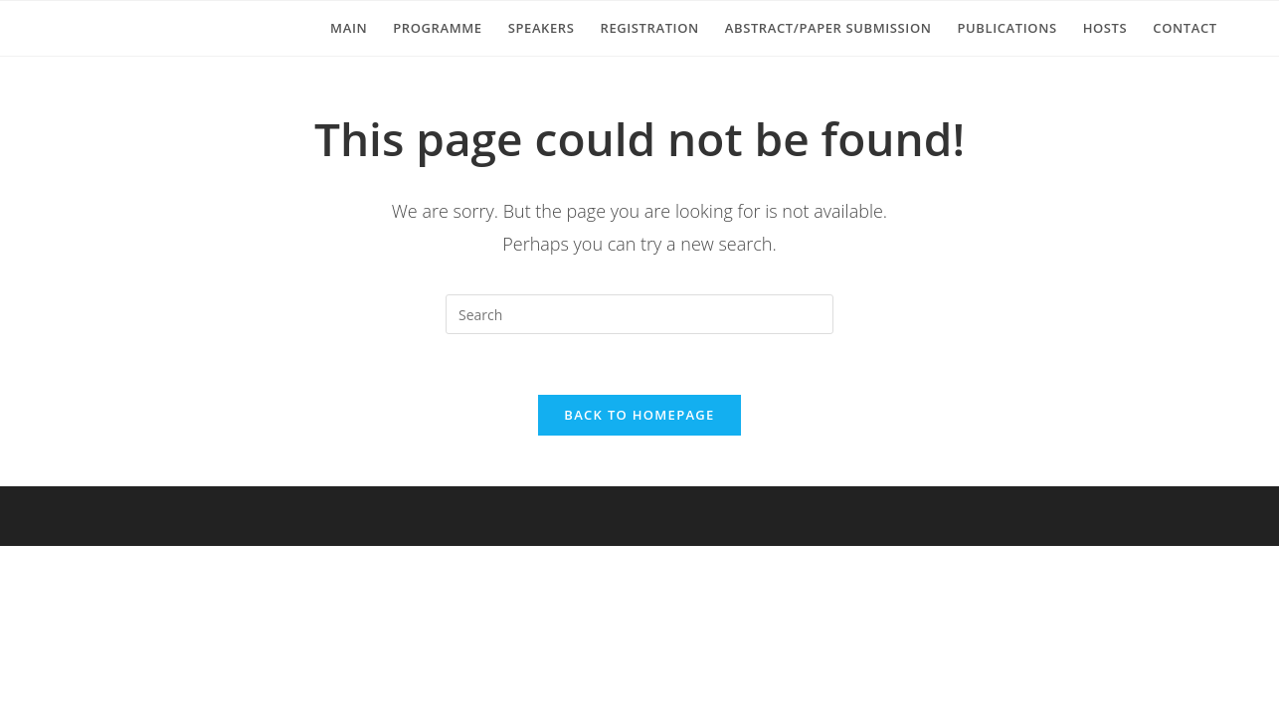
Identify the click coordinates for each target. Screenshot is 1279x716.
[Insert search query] (639, 314)
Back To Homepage (639, 415)
